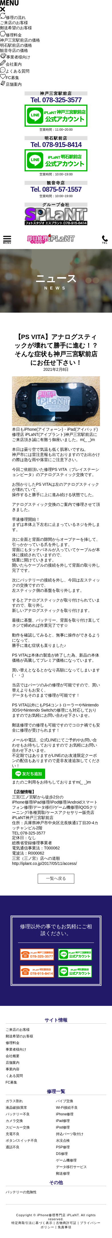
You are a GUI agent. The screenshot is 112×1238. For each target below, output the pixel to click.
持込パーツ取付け (69, 1134)
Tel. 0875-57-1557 (56, 189)
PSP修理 (63, 1147)
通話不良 (12, 1147)
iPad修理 (63, 1121)
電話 (105, 240)
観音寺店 (56, 183)
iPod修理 (63, 1127)
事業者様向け (15, 57)
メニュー (7, 240)
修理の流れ (13, 17)
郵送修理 (63, 1174)
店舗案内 (11, 84)
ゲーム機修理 (66, 1160)
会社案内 (11, 64)
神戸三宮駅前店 (56, 93)
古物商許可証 (66, 1223)
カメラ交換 (14, 1121)
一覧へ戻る (56, 878)
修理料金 (11, 35)
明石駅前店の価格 (16, 45)
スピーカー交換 (18, 1127)
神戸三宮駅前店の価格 (20, 40)
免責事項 (64, 1227)
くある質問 (14, 1076)
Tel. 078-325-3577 (56, 100)
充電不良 (12, 1134)
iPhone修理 (64, 1114)
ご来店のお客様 (14, 22)
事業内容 (12, 1069)
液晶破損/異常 (16, 1108)
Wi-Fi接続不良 (67, 1108)
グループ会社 (56, 204)
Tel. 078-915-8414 (56, 144)
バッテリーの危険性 (21, 1192)
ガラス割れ (14, 1101)
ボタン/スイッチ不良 (21, 1141)
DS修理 (62, 1154)
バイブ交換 (64, 1101)
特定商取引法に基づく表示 (32, 1223)
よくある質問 (14, 71)
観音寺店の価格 (14, 50)
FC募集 (9, 77)
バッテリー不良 (18, 1114)
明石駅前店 (56, 138)
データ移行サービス (71, 1167)
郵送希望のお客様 (16, 28)
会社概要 (12, 1056)
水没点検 (63, 1141)
